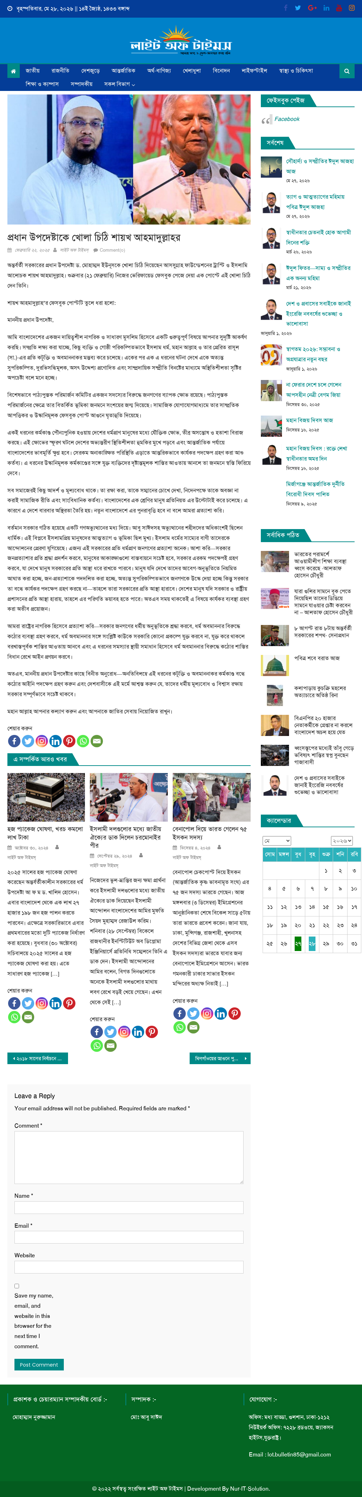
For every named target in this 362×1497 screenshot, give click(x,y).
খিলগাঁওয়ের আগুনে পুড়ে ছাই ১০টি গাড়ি (223, 1058)
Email (23, 1225)
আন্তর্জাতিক (123, 70)
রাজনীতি (60, 70)
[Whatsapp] (83, 741)
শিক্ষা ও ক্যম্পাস (42, 84)
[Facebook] (14, 741)
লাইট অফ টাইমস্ (74, 250)
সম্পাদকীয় (81, 84)
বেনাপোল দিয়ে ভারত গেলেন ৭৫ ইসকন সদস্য (210, 833)
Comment (28, 1125)
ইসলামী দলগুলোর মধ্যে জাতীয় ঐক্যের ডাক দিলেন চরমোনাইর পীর (125, 837)
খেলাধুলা (192, 70)
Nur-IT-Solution (249, 1488)
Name (23, 1196)
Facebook (286, 119)
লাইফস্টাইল (254, 70)
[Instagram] (42, 741)
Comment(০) (112, 250)
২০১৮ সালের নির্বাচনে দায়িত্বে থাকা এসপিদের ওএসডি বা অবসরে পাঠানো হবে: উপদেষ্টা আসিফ (42, 1058)
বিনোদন (221, 70)
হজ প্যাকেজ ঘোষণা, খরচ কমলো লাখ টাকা (45, 833)
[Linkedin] (55, 741)
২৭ (298, 943)
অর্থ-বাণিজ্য (159, 70)
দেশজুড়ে (90, 70)
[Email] (97, 741)
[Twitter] (28, 741)
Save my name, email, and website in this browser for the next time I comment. (33, 1321)
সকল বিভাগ (117, 84)
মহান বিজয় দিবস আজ (309, 420)
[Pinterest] (69, 741)
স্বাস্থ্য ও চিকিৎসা (296, 70)
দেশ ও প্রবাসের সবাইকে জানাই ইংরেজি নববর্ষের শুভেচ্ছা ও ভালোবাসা (318, 314)
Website (24, 1255)
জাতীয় (32, 70)
